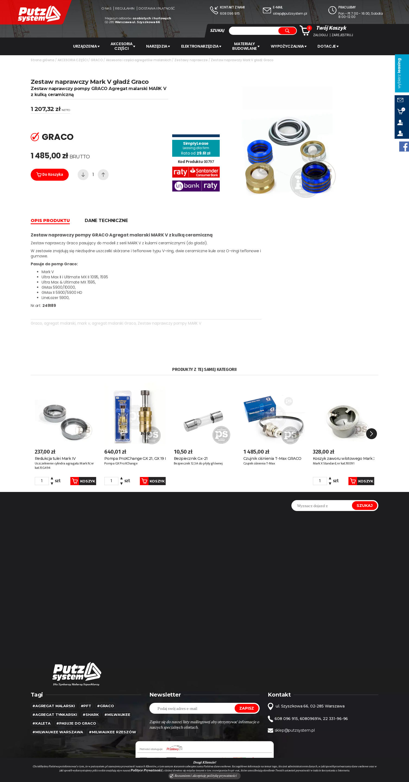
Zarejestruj (342, 35)
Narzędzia (158, 46)
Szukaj (365, 476)
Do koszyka (49, 173)
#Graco (105, 676)
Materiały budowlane (249, 46)
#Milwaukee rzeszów (112, 702)
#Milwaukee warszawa (57, 702)
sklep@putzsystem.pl (290, 13)
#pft (86, 676)
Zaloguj (320, 35)
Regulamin (124, 8)
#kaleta (41, 694)
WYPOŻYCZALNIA (292, 46)
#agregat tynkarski (54, 685)
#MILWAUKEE (117, 685)
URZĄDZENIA (82, 46)
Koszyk (76, 452)
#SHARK (91, 685)
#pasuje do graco (76, 694)
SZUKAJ (217, 30)
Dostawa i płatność (157, 8)
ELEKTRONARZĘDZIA (203, 46)
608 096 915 (230, 13)
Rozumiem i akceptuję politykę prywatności (203, 776)
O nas (106, 8)
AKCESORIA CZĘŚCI (120, 46)
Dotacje (334, 46)
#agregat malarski (53, 676)
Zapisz (246, 678)
